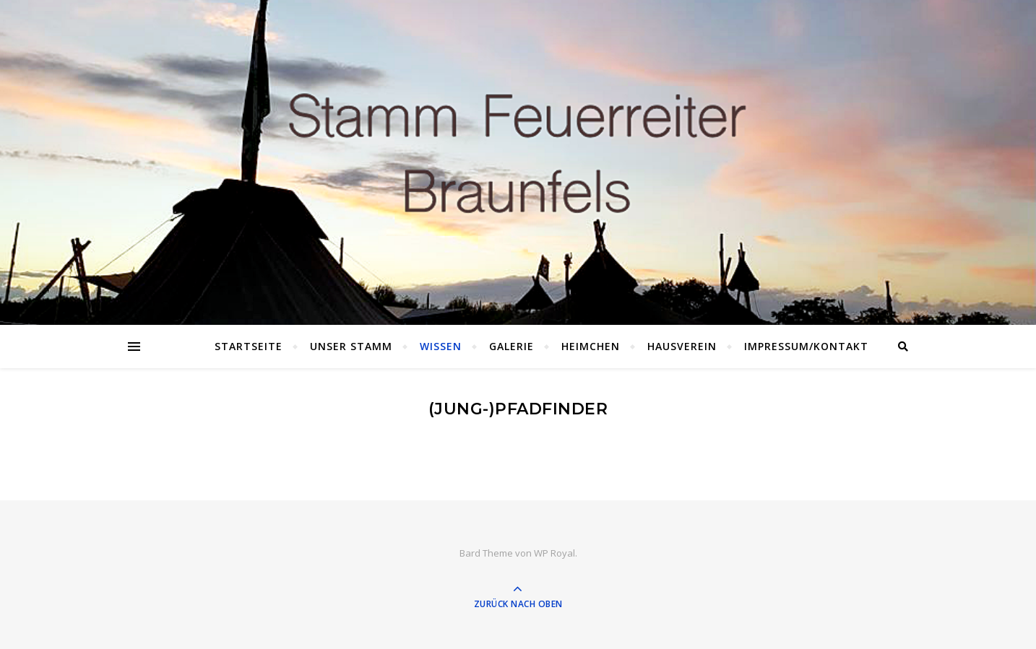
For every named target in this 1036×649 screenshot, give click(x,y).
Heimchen (590, 346)
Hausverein (682, 346)
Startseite (248, 346)
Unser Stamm (351, 346)
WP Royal (554, 552)
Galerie (511, 346)
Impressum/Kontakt (806, 346)
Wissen (441, 346)
